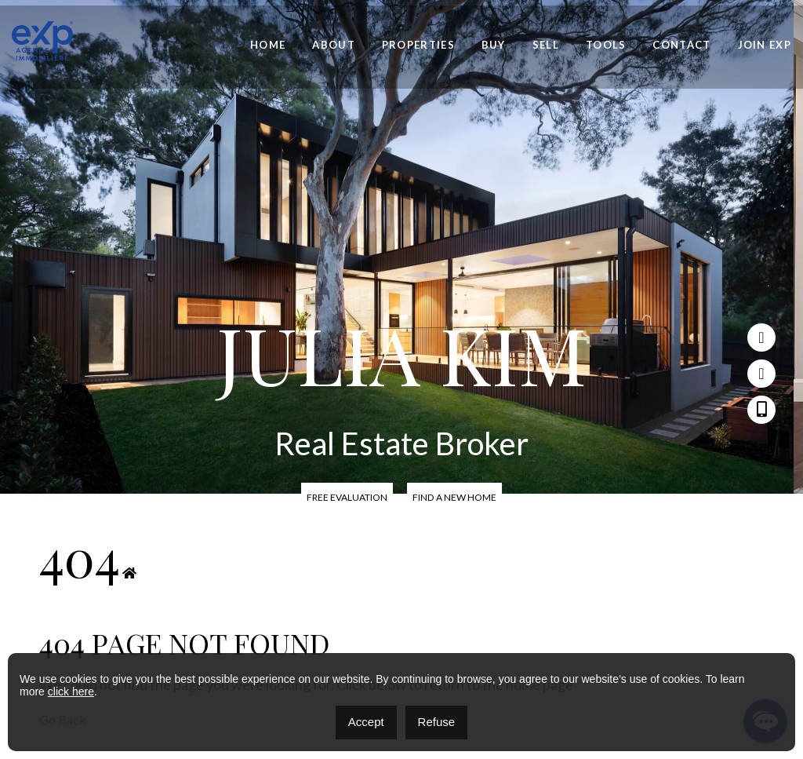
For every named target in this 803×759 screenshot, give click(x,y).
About (333, 45)
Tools (606, 45)
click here (71, 691)
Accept (366, 721)
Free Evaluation (347, 497)
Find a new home (454, 497)
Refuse (437, 721)
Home (267, 45)
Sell (545, 45)
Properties (418, 45)
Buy (493, 45)
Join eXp (764, 45)
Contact (681, 45)
